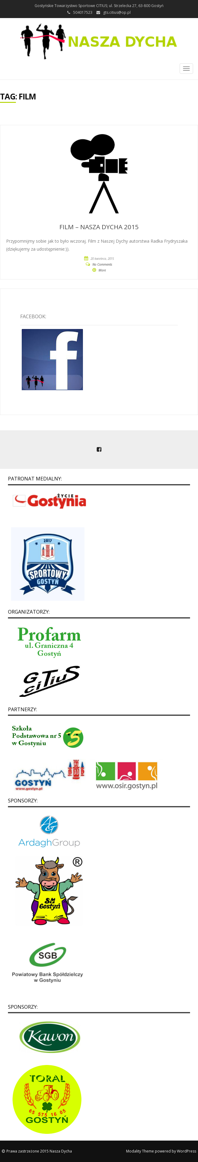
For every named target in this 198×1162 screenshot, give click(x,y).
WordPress (186, 1151)
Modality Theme (140, 1151)
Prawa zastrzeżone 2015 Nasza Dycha (39, 1151)
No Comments (102, 264)
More (102, 270)
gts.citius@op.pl (117, 12)
